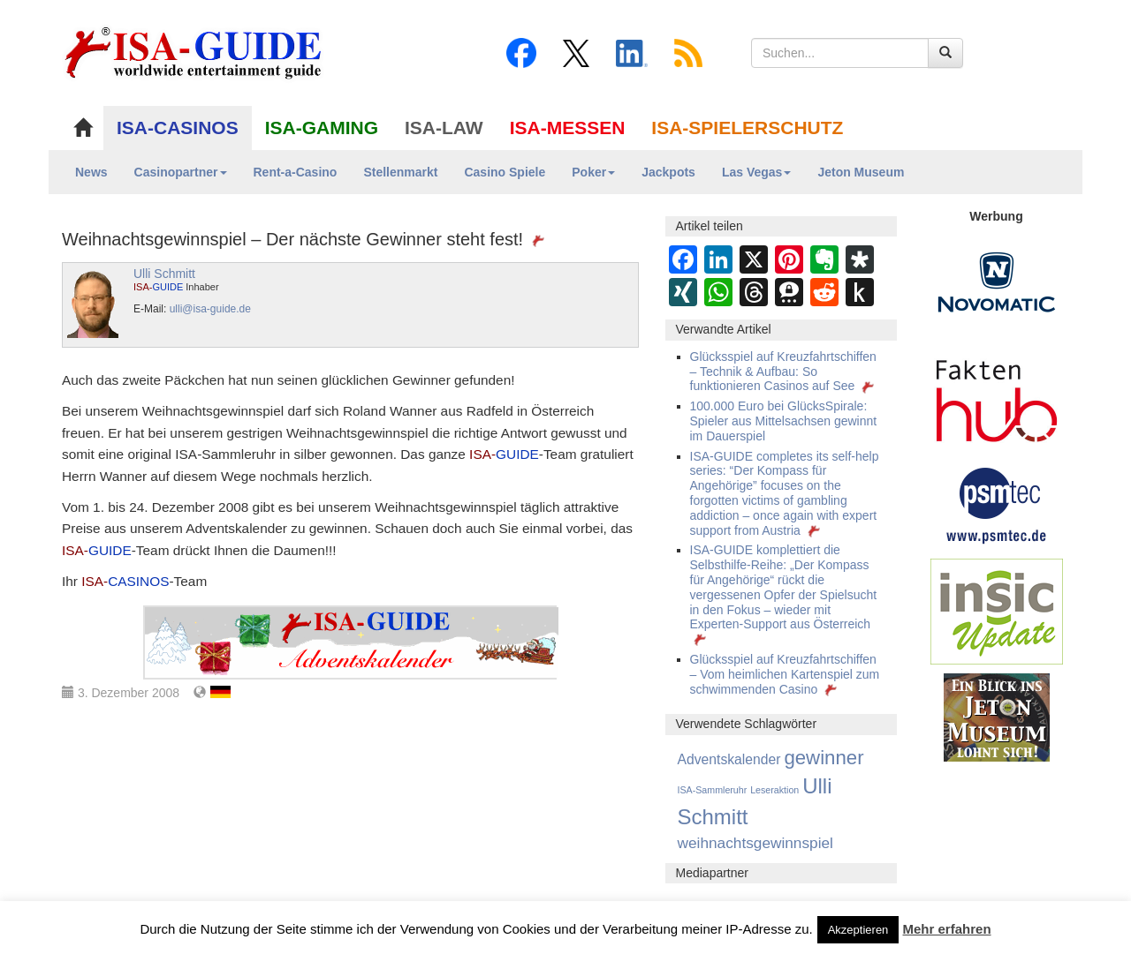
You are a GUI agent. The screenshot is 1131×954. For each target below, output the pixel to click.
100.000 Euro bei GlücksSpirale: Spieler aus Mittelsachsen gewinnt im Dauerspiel (783, 421)
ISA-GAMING (321, 127)
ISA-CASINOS (178, 127)
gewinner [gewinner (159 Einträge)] (823, 758)
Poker (593, 172)
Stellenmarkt (400, 172)
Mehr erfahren (947, 928)
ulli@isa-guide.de (210, 309)
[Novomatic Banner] (996, 281)
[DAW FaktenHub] (996, 396)
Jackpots (668, 172)
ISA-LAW (444, 127)
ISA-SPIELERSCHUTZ (747, 127)
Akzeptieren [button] (858, 929)
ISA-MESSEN (568, 127)
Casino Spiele (504, 172)
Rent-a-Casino (296, 172)
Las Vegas (757, 172)
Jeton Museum (860, 172)
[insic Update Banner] (996, 611)
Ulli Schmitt (164, 274)
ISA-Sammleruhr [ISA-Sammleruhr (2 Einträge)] (713, 790)
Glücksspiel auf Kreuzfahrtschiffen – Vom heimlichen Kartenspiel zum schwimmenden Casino (785, 674)
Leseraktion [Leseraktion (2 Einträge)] (774, 790)
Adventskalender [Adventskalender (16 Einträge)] (729, 759)
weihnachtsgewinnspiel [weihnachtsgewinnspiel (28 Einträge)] (755, 843)
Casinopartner (180, 172)
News (91, 172)
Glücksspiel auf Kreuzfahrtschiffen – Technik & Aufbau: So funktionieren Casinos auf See (784, 371)
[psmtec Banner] (997, 503)
